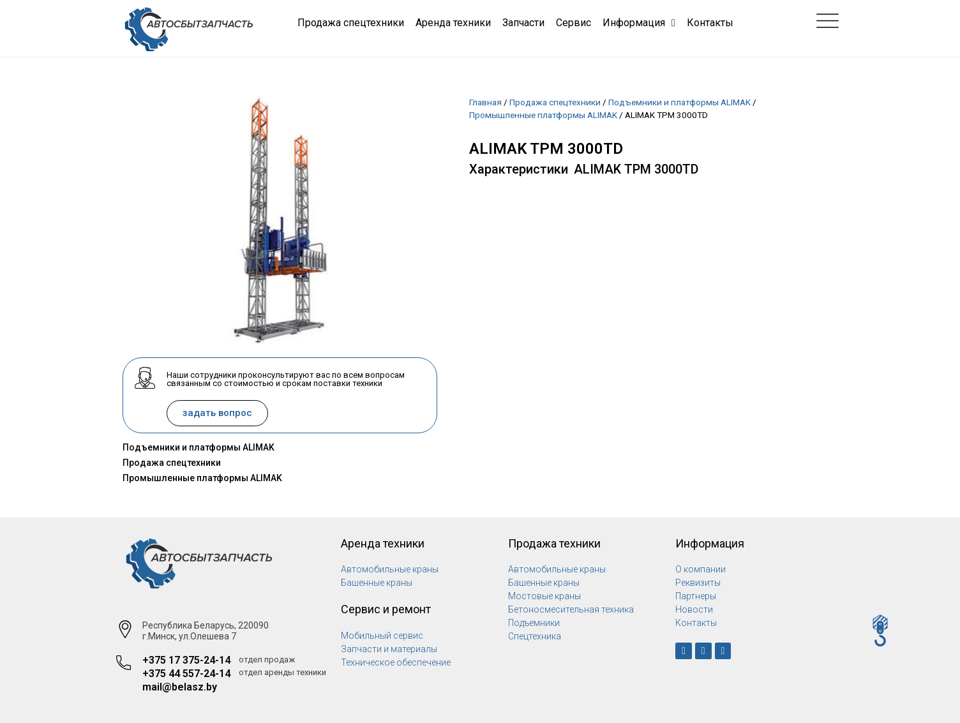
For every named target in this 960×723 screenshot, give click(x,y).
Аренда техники (453, 23)
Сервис (573, 23)
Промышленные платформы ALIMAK (202, 478)
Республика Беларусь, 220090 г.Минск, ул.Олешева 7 (205, 630)
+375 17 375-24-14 (186, 660)
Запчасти (523, 23)
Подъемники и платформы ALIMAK (198, 447)
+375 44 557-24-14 (186, 673)
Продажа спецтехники (350, 23)
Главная (485, 102)
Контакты (710, 23)
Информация (639, 22)
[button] (217, 413)
